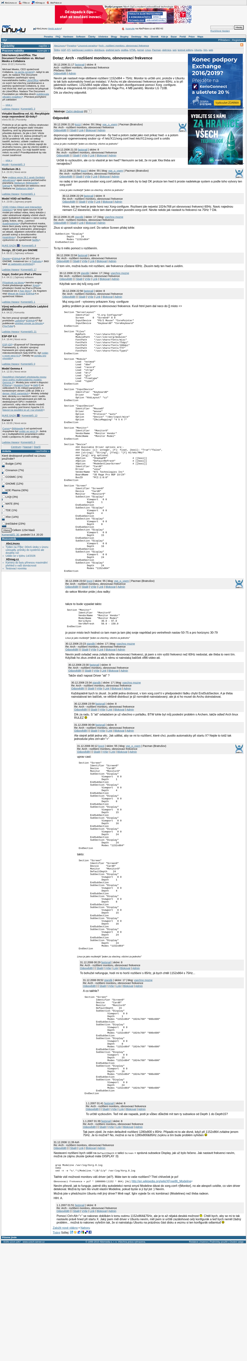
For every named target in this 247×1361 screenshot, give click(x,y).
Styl (4, 40)
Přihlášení (224, 40)
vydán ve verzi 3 (28, 431)
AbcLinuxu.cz (9, 2)
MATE (8, 503)
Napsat (27, 446)
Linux (148, 50)
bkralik (5, 164)
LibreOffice (33, 80)
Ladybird (19, 320)
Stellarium (19, 183)
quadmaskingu (10, 223)
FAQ (58, 36)
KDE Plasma (11, 490)
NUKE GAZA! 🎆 (11, 245)
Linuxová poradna (87, 45)
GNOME (9, 483)
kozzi (78, 124)
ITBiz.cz (24, 2)
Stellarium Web (24, 188)
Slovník (154, 36)
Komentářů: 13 (29, 415)
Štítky (57, 50)
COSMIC (9, 476)
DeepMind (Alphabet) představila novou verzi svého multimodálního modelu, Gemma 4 (24, 380)
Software (80, 36)
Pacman (156, 50)
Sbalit (73, 130)
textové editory (185, 50)
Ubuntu (198, 50)
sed (174, 50)
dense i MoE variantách (15, 393)
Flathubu (36, 261)
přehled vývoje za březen (29, 323)
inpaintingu (8, 237)
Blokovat (91, 130)
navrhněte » (42, 451)
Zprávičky (8, 45)
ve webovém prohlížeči (20, 264)
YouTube (8, 326)
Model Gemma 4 (12, 368)
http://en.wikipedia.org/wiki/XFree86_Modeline (161, 1298)
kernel (140, 50)
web (211, 50)
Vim (205, 50)
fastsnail (80, 64)
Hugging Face (21, 385)
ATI (68, 50)
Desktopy (136, 36)
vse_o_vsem (109, 124)
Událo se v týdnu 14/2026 (20, 555)
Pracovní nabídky (13, 50)
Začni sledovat (74, 111)
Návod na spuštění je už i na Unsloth (22, 410)
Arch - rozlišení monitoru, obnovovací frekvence (124, 45)
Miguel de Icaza (16, 293)
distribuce (99, 50)
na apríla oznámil (23, 72)
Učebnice (103, 36)
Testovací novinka (15, 568)
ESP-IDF (7, 344)
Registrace (238, 40)
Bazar (174, 36)
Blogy (114, 36)
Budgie (8, 463)
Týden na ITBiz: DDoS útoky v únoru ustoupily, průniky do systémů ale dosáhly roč (26, 550)
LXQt (7, 496)
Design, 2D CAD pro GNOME (20, 250)
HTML (133, 50)
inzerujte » (43, 50)
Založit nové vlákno (65, 1344)
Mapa (200, 36)
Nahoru (85, 1344)
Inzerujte (130, 28)
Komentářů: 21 (28, 331)
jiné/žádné (10, 523)
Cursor (6, 428)
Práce (191, 36)
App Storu (25, 290)
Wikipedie (32, 183)
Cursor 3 (7, 420)
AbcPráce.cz (53, 2)
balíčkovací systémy (82, 50)
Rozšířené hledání (220, 31)
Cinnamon (10, 470)
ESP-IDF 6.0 (9, 336)
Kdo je (164, 36)
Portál (182, 36)
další (35, 385)
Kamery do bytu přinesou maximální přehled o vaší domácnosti (26, 564)
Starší (37, 446)
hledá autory (54, 28)
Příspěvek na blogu (13, 282)
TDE (7, 510)
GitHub (6, 185)
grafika (124, 50)
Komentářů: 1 (28, 194)
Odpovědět (60, 73)
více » (9, 105)
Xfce (7, 516)
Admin (72, 73)
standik (79, 216)
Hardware (68, 36)
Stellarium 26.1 (11, 169)
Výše (85, 155)
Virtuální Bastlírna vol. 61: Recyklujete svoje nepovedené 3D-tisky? (25, 115)
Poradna (48, 36)
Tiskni (56, 1349)
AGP (63, 50)
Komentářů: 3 (28, 108)
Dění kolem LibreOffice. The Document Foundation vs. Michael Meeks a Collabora (23, 58)
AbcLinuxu (13, 543)
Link (81, 130)
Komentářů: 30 (10, 534)
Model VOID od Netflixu (16, 198)
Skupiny (124, 36)
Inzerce (204, 1358)
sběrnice (166, 50)
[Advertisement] (95, 100)
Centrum (16, 446)
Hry (146, 36)
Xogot (36, 285)
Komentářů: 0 (28, 364)
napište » (44, 45)
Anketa (6, 451)
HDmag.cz (38, 2)
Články (92, 36)
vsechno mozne (114, 216)
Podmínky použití (219, 1358)
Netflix (35, 240)
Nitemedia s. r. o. (108, 1358)
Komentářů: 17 (28, 269)
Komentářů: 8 (29, 245)
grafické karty (113, 50)
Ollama (7, 385)
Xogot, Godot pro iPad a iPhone (22, 274)
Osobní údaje (237, 1358)
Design (6, 258)
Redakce (193, 1358)
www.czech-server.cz (33, 1358)
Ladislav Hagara (10, 108)
